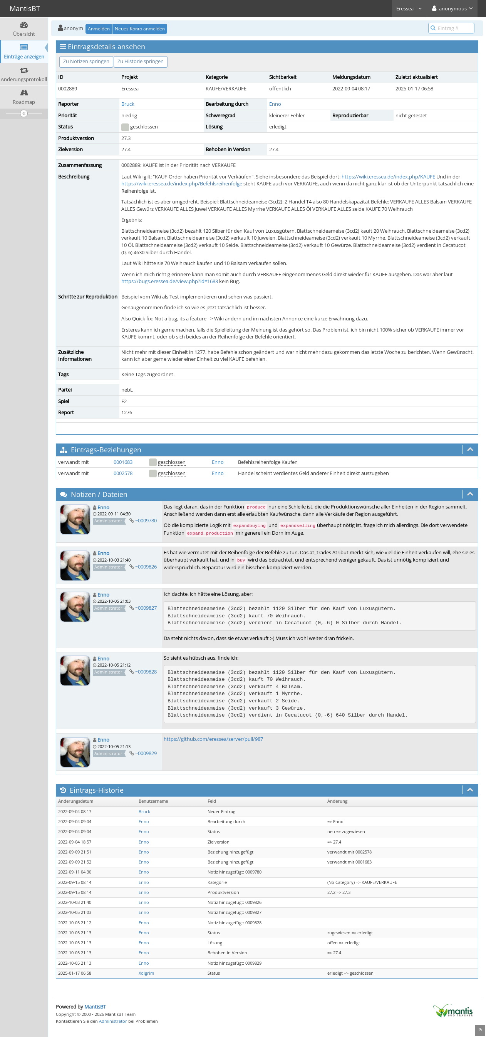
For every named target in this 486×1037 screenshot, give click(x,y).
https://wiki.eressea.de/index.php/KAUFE (388, 176)
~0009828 (146, 671)
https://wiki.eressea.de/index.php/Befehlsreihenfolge (181, 183)
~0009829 (146, 753)
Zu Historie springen (140, 61)
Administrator (113, 1021)
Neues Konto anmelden (140, 28)
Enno (275, 103)
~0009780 (146, 520)
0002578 (123, 473)
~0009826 (146, 566)
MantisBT (95, 1006)
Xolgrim (146, 973)
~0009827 (146, 607)
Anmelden (99, 28)
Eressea (409, 8)
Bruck (127, 103)
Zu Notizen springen (86, 61)
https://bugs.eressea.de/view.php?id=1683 (169, 281)
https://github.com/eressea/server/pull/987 (213, 738)
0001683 (123, 461)
